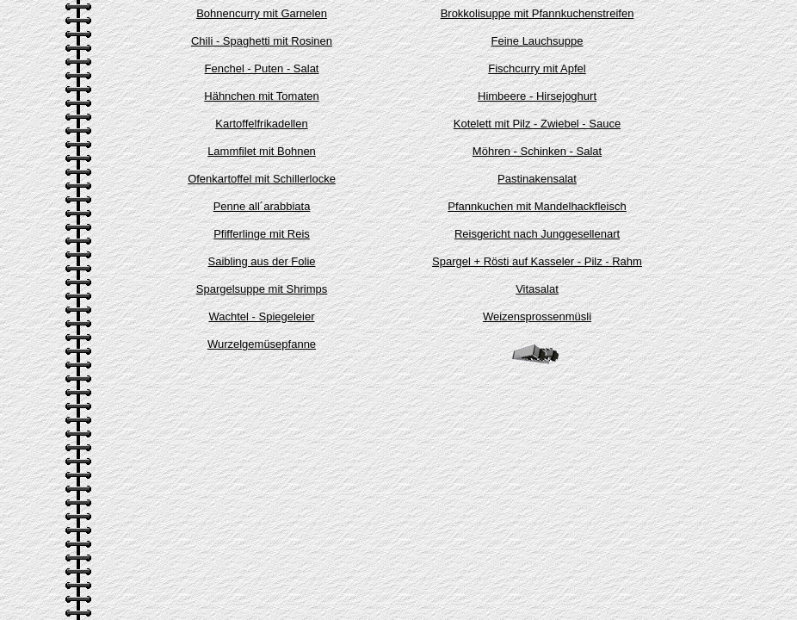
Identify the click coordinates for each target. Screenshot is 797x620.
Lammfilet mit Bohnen (261, 151)
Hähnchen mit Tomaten (261, 96)
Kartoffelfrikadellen (261, 123)
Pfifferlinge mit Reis (261, 233)
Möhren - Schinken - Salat (537, 151)
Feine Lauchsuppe (537, 40)
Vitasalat (537, 288)
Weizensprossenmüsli (537, 316)
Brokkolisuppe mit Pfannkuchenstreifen (537, 13)
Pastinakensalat (537, 178)
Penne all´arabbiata (262, 206)
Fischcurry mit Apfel (536, 68)
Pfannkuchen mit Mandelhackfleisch (537, 206)
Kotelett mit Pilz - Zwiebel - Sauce (537, 123)
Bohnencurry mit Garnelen (261, 13)
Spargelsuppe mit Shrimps (261, 288)
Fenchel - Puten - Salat (262, 68)
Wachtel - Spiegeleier (261, 316)
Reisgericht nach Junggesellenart (537, 233)
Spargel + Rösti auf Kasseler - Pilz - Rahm (537, 261)
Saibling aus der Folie (261, 261)
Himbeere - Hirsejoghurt (537, 96)
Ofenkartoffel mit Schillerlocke (262, 178)
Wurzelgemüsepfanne (261, 344)
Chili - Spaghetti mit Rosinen (261, 40)
